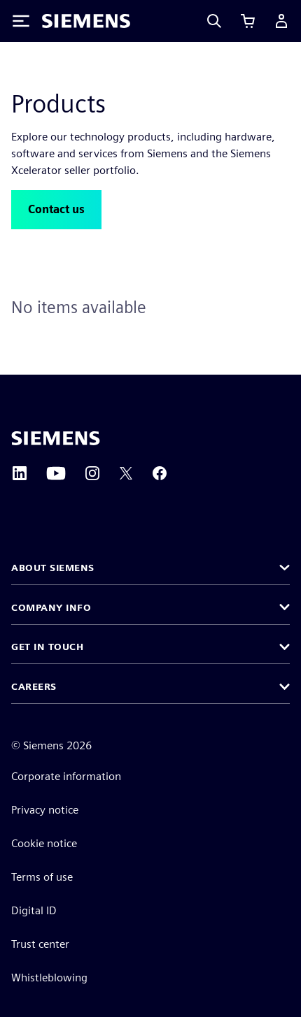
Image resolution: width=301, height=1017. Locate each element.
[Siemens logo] (86, 21)
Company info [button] (51, 607)
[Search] (214, 21)
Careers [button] (34, 686)
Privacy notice (44, 809)
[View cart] (248, 21)
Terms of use (42, 876)
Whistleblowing (49, 977)
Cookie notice (44, 843)
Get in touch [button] (47, 646)
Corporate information (66, 776)
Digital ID (34, 910)
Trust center (40, 944)
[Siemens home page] (55, 438)
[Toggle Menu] (21, 21)
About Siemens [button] (52, 567)
